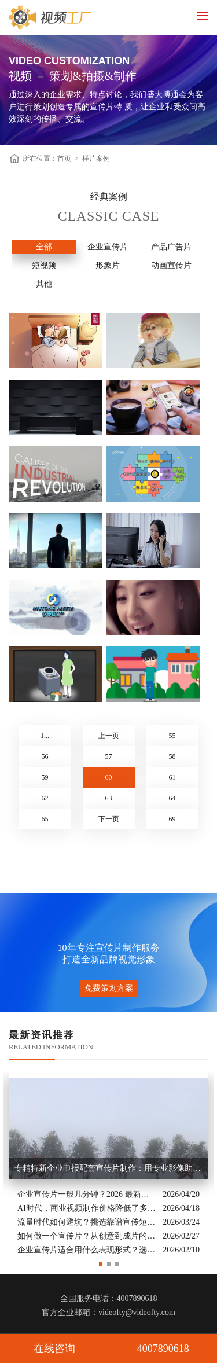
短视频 (44, 265)
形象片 (107, 265)
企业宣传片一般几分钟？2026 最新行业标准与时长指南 (87, 1194)
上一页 (108, 736)
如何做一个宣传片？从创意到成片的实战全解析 (87, 1236)
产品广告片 (171, 247)
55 (172, 736)
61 (172, 777)
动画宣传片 (171, 265)
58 (172, 756)
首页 (64, 159)
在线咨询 (54, 1348)
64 (172, 798)
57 (108, 756)
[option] (108, 1164)
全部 (44, 247)
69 (172, 819)
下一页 (108, 819)
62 (45, 798)
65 (45, 819)
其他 (44, 284)
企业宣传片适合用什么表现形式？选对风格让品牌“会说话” (87, 1250)
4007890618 (163, 1348)
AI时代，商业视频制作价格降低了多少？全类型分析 (87, 1208)
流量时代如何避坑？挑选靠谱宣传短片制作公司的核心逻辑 (87, 1222)
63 (108, 798)
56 (45, 756)
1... (45, 736)
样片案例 (96, 159)
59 (45, 777)
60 (108, 777)
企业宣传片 (107, 247)
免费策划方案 (108, 988)
